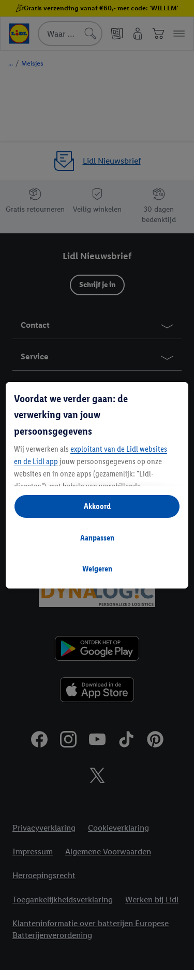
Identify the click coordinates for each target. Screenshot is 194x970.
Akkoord (97, 506)
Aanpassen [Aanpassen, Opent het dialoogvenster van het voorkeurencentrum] (97, 538)
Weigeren (97, 569)
